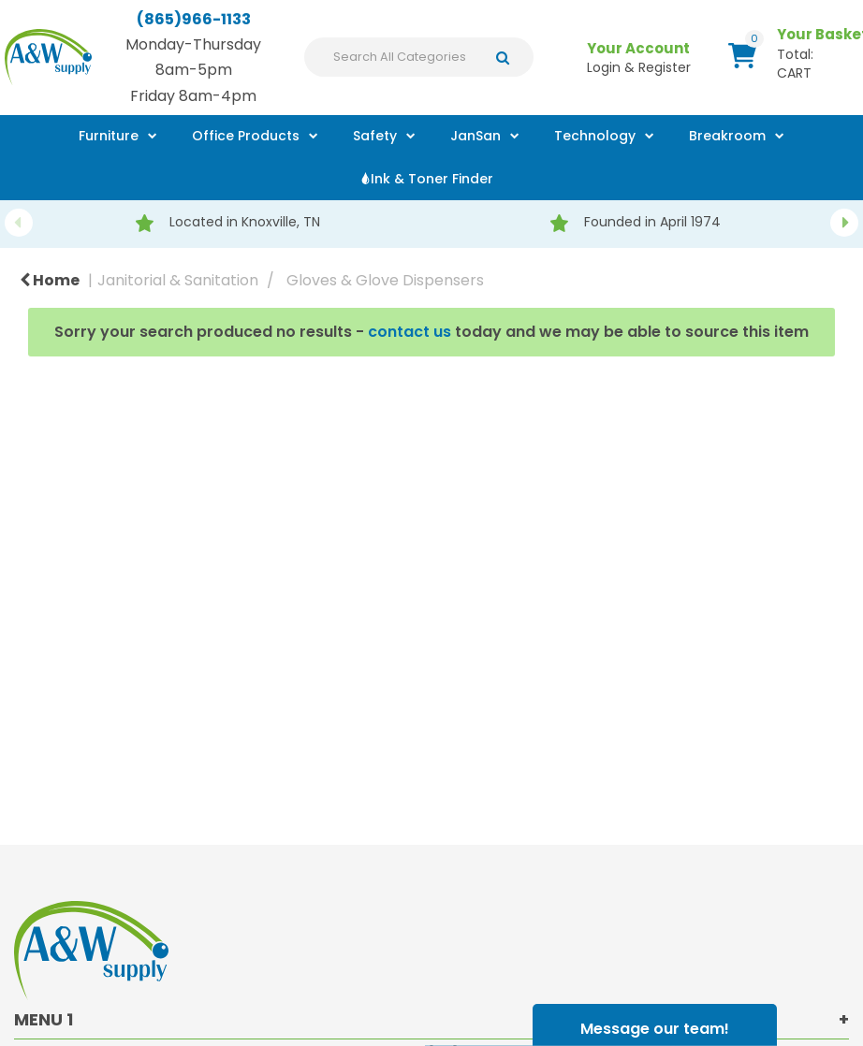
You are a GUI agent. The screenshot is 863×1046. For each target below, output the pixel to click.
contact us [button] (409, 331)
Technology (595, 135)
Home (50, 280)
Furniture (109, 135)
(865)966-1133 (194, 19)
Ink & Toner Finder (432, 178)
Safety (375, 135)
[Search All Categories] (419, 57)
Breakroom (727, 135)
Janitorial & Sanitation (177, 280)
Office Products (246, 135)
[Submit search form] (508, 57)
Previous (19, 223)
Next (844, 223)
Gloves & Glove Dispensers (385, 280)
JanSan (475, 135)
